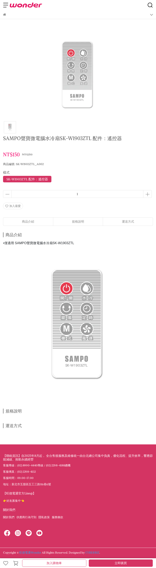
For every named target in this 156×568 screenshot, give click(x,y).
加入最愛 (13, 206)
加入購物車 (54, 563)
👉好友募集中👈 (13, 501)
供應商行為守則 (26, 517)
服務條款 (57, 517)
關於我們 (8, 517)
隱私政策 (44, 517)
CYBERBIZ (92, 552)
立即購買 (121, 563)
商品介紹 (28, 221)
